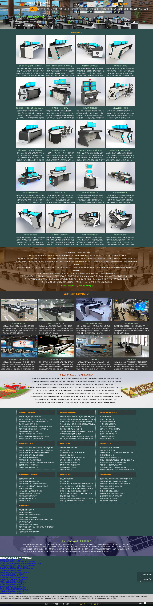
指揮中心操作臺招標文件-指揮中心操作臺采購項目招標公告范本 (79, 488)
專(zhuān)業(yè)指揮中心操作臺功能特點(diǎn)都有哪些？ (36, 527)
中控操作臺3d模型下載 (107, 438)
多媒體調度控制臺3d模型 (108, 436)
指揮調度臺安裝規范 (25, 501)
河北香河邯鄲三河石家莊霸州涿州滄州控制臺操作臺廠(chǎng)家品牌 (21, 563)
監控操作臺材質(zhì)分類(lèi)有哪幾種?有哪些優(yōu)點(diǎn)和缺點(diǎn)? (41, 448)
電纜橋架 (133, 596)
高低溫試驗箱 (80, 596)
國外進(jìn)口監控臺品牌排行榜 (28, 424)
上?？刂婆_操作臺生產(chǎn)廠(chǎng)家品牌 (14, 567)
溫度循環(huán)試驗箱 (15, 598)
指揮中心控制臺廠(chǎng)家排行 (29, 431)
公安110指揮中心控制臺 (120, 108)
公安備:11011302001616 (101, 604)
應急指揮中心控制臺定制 (90, 66)
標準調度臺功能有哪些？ (26, 522)
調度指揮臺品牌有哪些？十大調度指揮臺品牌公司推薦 (35, 419)
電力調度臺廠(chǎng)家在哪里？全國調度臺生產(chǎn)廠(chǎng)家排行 (40, 426)
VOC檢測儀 (144, 596)
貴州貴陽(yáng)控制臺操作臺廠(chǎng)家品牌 (14, 579)
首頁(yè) (33, 9)
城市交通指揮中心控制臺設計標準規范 (30, 491)
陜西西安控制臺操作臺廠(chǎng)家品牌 (12, 591)
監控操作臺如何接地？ (107, 488)
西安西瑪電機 (74, 598)
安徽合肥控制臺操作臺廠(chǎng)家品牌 (12, 586)
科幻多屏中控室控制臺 (30, 192)
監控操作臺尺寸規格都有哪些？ (69, 448)
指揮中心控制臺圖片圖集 (94, 323)
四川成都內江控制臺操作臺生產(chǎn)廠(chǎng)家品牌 (16, 568)
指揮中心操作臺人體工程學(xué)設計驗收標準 (33, 483)
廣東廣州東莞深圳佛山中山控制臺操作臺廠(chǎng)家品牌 (17, 561)
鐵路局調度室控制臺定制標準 (28, 496)
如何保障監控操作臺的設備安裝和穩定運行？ (114, 493)
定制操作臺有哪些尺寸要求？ (68, 467)
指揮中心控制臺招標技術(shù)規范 (29, 493)
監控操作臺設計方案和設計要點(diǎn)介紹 (113, 462)
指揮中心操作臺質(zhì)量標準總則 (29, 481)
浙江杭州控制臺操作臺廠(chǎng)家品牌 (12, 584)
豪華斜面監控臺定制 (30, 235)
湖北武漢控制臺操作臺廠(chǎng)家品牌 (12, 574)
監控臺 (126, 9)
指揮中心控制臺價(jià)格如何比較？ (70, 434)
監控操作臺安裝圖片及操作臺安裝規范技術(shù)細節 (116, 479)
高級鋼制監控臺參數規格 (67, 455)
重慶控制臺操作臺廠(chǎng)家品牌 (10, 576)
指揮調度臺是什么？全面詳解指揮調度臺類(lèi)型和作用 (76, 483)
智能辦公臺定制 (60, 192)
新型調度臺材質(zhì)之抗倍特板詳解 (30, 460)
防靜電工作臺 (82, 598)
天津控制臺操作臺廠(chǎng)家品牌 (10, 570)
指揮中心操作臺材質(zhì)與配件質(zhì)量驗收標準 (34, 452)
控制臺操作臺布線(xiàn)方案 (108, 501)
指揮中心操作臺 (64, 9)
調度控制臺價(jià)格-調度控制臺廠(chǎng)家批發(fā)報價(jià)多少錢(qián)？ (82, 417)
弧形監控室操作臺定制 (120, 192)
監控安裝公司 (11, 596)
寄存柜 (35, 596)
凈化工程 (93, 596)
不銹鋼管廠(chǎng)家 (45, 598)
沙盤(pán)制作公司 (65, 598)
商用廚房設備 (55, 598)
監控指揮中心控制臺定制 (60, 235)
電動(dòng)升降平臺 (70, 596)
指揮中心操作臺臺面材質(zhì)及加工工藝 (31, 455)
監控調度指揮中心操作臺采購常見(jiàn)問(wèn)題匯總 (76, 493)
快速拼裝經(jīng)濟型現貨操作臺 (120, 150)
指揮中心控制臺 (51, 9)
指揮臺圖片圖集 (131, 359)
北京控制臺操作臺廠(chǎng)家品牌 (10, 560)
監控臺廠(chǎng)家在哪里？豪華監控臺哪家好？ (33, 421)
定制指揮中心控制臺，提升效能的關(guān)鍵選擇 (32, 108)
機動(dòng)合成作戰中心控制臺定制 (90, 150)
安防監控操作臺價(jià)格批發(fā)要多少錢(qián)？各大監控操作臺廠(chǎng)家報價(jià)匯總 (87, 419)
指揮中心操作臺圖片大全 (56, 323)
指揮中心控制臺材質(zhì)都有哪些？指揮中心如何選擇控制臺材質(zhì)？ (40, 450)
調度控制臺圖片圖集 (131, 323)
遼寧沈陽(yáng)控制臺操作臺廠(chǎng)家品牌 (14, 577)
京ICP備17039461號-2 (86, 604)
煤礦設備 (61, 596)
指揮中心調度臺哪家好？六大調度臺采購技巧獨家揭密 (76, 486)
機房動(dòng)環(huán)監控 (44, 596)
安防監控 (22, 596)
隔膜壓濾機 (88, 596)
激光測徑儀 (36, 598)
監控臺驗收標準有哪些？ (26, 479)
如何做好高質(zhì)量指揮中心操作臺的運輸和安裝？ (116, 483)
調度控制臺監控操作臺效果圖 (18, 359)
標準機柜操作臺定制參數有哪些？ (70, 465)
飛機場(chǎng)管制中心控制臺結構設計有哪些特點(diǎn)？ (117, 470)
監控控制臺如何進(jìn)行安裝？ (109, 491)
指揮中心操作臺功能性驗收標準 (28, 524)
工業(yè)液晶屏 (112, 598)
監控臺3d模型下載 (105, 417)
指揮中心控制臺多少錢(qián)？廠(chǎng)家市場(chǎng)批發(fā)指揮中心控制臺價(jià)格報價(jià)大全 (90, 421)
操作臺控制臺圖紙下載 (107, 419)
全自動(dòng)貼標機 (124, 596)
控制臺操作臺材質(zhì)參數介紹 (28, 467)
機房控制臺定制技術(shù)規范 (28, 498)
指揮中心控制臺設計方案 (107, 450)
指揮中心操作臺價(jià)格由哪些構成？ (71, 426)
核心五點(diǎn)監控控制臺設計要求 (111, 465)
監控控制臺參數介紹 (66, 470)
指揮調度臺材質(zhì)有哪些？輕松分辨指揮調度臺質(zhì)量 (36, 462)
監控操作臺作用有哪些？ (26, 512)
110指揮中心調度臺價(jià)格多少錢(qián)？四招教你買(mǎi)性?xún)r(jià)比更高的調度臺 (86, 436)
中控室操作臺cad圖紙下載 (108, 424)
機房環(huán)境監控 (102, 596)
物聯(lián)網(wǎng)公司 (101, 598)
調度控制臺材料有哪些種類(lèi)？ (28, 457)
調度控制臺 (75, 9)
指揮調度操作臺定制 (120, 66)
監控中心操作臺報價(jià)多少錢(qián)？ (71, 429)
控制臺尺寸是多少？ (66, 450)
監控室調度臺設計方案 (107, 455)
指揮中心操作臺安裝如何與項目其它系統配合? (114, 481)
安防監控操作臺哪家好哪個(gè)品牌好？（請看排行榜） (36, 436)
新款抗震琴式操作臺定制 (90, 192)
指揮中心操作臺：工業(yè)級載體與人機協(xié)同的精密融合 (35, 150)
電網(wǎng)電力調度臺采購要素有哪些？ (72, 501)
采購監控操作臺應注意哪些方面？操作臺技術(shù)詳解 (76, 498)
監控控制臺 (84, 9)
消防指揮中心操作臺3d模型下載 (110, 429)
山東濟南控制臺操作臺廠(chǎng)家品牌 (12, 581)
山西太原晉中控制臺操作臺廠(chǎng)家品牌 (13, 583)
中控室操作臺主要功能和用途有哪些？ (30, 515)
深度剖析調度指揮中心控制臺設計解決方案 (113, 467)
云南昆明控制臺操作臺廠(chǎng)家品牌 (12, 593)
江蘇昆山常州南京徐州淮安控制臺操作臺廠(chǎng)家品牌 (17, 565)
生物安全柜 (56, 596)
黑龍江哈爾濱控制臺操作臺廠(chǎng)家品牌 (13, 588)
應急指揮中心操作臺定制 (60, 150)
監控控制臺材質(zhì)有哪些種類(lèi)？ (29, 465)
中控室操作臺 (104, 9)
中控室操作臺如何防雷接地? (108, 498)
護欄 (31, 598)
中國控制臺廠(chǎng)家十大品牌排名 (30, 417)
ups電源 (138, 596)
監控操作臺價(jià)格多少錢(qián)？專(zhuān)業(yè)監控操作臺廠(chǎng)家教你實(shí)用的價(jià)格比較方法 (92, 431)
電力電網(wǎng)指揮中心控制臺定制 (30, 66)
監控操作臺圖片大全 (18, 323)
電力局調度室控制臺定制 (90, 235)
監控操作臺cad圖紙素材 (107, 421)
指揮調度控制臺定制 (120, 235)
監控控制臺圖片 (94, 359)
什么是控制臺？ (64, 481)
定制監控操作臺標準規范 (26, 488)
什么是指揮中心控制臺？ (67, 479)
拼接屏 (17, 596)
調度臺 (120, 9)
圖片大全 (113, 9)
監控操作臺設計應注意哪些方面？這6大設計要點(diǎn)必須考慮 (119, 460)
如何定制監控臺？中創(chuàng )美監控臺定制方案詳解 (116, 452)
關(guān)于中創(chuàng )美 (139, 9)
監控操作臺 (41, 9)
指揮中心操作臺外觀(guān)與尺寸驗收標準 (72, 457)
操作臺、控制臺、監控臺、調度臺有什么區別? (74, 491)
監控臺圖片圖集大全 (56, 359)
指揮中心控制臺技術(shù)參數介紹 (70, 460)
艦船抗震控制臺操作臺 (90, 108)
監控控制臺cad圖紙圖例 (107, 426)
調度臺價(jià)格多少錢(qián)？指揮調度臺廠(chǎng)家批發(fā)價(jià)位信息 (82, 438)
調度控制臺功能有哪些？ (26, 529)
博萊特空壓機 (90, 598)
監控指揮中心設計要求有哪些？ (109, 448)
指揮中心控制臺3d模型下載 (108, 434)
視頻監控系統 (29, 596)
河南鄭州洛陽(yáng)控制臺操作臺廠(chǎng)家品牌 (15, 572)
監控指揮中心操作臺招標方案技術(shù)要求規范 (33, 486)
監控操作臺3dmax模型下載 (108, 431)
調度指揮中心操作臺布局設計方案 (110, 457)
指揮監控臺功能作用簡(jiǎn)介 (28, 517)
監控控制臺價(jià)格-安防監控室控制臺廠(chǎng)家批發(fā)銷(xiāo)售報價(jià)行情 (84, 424)
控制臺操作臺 (93, 9)
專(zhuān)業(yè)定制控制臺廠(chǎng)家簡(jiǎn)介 (34, 429)
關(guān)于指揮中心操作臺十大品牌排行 (31, 434)
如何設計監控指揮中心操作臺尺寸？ (70, 462)
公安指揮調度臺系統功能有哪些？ (29, 532)
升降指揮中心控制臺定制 (60, 108)
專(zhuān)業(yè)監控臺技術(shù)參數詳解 (72, 452)
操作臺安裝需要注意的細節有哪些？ (111, 496)
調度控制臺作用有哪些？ (26, 510)
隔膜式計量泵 (25, 598)
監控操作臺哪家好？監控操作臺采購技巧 (31, 438)
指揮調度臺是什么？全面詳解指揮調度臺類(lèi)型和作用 (36, 519)
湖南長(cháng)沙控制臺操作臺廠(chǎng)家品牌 (14, 590)
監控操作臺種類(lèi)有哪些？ (68, 496)
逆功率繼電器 (5, 598)
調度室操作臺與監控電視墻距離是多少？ (112, 486)
